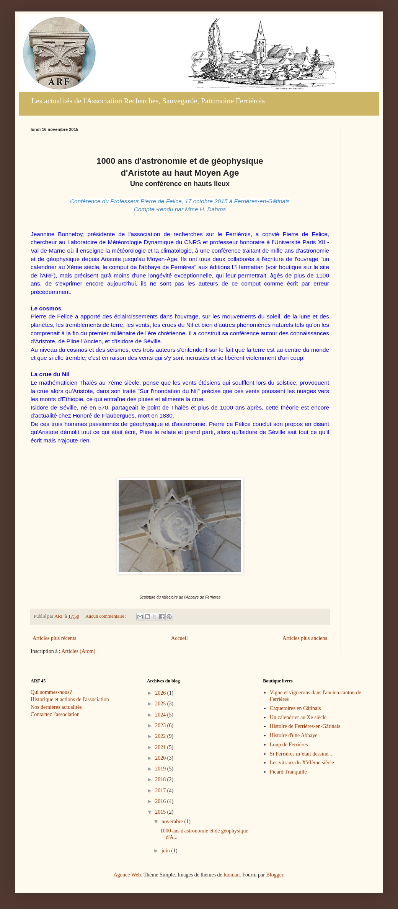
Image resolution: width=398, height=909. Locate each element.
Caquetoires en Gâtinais (295, 708)
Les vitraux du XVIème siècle (302, 762)
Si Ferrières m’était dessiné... (301, 754)
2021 (161, 747)
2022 (161, 736)
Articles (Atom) (79, 651)
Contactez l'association (55, 714)
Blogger (274, 875)
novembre (172, 821)
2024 (161, 715)
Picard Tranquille (288, 772)
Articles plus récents (54, 638)
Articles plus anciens (304, 638)
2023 (161, 725)
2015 (161, 812)
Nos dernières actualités (56, 707)
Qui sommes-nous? (51, 692)
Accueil (179, 638)
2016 (161, 801)
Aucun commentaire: (106, 616)
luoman (231, 875)
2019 (161, 769)
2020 (161, 758)
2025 (161, 704)
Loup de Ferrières (289, 744)
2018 (161, 779)
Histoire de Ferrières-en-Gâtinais (305, 726)
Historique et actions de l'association (70, 699)
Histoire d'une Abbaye (294, 735)
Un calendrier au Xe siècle (298, 717)
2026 (161, 693)
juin (166, 851)
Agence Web (127, 875)
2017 (161, 790)
